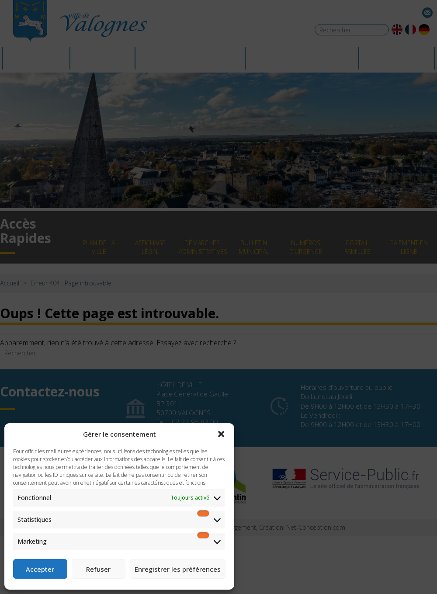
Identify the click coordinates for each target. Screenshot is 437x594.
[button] (221, 434)
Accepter (40, 569)
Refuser (98, 569)
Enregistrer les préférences (178, 569)
